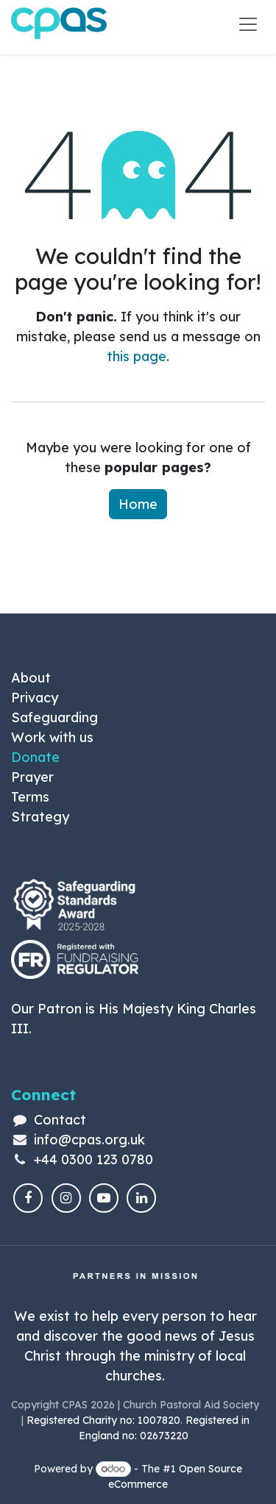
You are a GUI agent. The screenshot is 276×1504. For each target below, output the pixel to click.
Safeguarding (54, 717)
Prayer (32, 777)
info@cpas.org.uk (89, 1139)
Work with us (52, 737)
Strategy (40, 816)
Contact (60, 1119)
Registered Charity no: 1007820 (103, 1420)
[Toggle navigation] (248, 23)
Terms (30, 796)
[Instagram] (66, 1198)
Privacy (34, 697)
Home (138, 504)
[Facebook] (28, 1198)
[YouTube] (103, 1198)
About (31, 677)
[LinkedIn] (141, 1198)
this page (136, 356)
